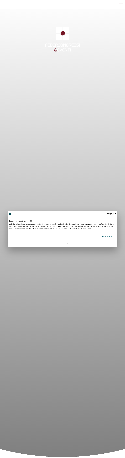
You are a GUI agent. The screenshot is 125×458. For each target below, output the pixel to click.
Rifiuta (26, 243)
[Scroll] (62, 438)
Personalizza (62, 243)
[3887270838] (3, 4)
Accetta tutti (98, 243)
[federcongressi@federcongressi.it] (11, 4)
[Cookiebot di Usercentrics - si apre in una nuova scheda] (105, 213)
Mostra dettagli (107, 237)
